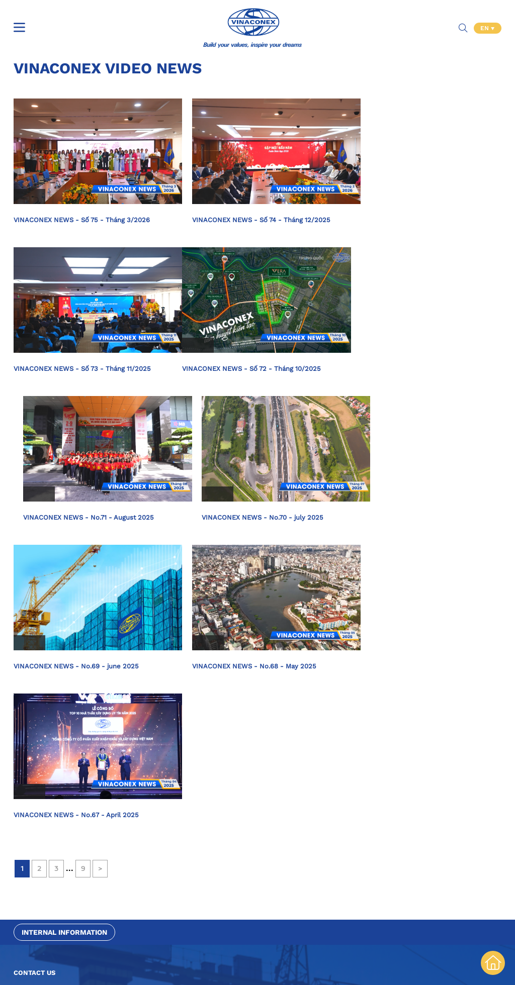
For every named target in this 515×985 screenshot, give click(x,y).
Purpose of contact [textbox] (45, 755)
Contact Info (34, 889)
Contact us (34, 675)
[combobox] (136, 755)
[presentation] (90, 824)
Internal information (64, 635)
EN (485, 20)
